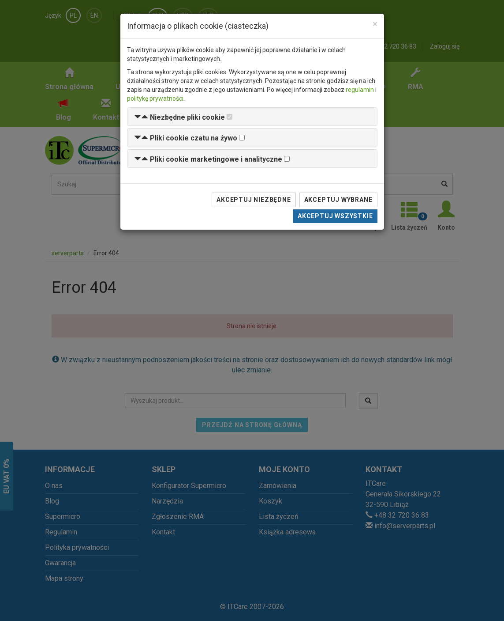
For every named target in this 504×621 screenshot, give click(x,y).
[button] (179, 117)
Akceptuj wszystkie (335, 216)
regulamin (360, 89)
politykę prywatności (155, 98)
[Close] (375, 24)
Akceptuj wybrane (338, 199)
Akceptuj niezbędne (254, 199)
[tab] (252, 117)
